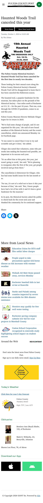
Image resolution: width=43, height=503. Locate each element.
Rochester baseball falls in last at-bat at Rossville (26, 283)
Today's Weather (10, 387)
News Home (9, 29)
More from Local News (26, 29)
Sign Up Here (35, 357)
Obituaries (6, 419)
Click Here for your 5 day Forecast (15, 394)
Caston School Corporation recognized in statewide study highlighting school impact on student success (20, 332)
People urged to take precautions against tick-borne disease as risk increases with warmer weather (20, 262)
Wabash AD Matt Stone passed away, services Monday (26, 274)
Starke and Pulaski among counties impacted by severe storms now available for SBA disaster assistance (19, 296)
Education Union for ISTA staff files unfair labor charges (26, 250)
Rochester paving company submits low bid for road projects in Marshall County (19, 318)
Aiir (38, 495)
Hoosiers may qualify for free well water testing (25, 308)
